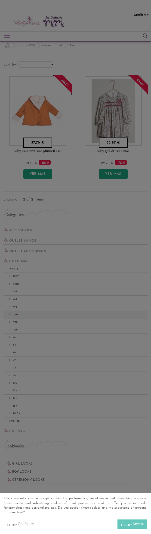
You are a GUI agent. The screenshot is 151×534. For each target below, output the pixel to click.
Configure (20, 524)
